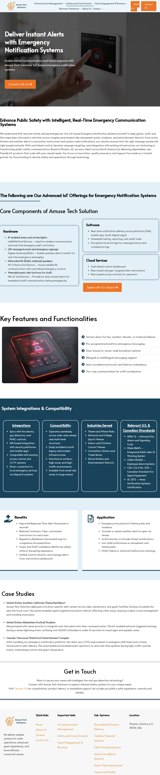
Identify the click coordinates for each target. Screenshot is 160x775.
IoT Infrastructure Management (67, 727)
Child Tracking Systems (107, 747)
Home (39, 724)
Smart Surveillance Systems (105, 756)
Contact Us (149, 6)
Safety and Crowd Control (72, 736)
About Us (87, 8)
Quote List (135, 6)
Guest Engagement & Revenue (70, 745)
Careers (40, 735)
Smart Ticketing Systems (108, 765)
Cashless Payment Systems (104, 738)
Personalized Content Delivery (106, 727)
